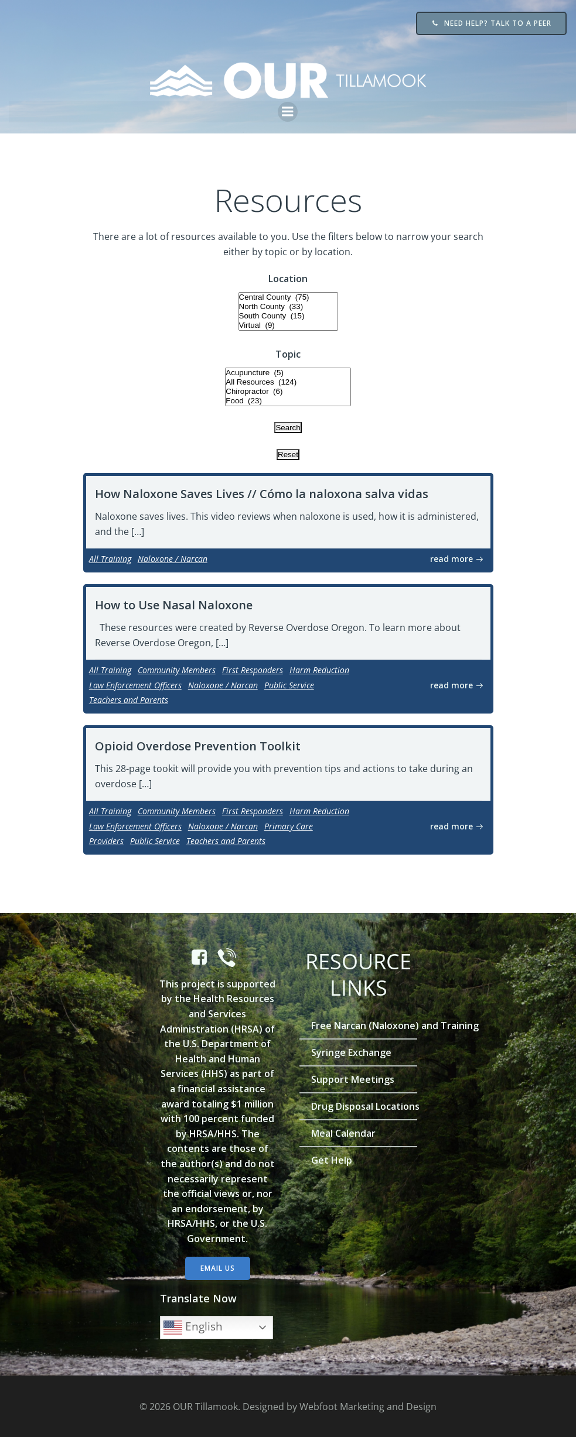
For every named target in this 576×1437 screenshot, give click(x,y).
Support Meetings (353, 1078)
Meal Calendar (344, 1132)
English (193, 1327)
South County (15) (288, 315)
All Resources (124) (288, 382)
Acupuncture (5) (288, 373)
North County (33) (288, 306)
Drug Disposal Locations (358, 1105)
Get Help (332, 1159)
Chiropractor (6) (288, 391)
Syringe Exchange (352, 1051)
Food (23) (288, 401)
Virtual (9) (288, 325)
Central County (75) (288, 296)
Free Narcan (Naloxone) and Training (358, 1024)
